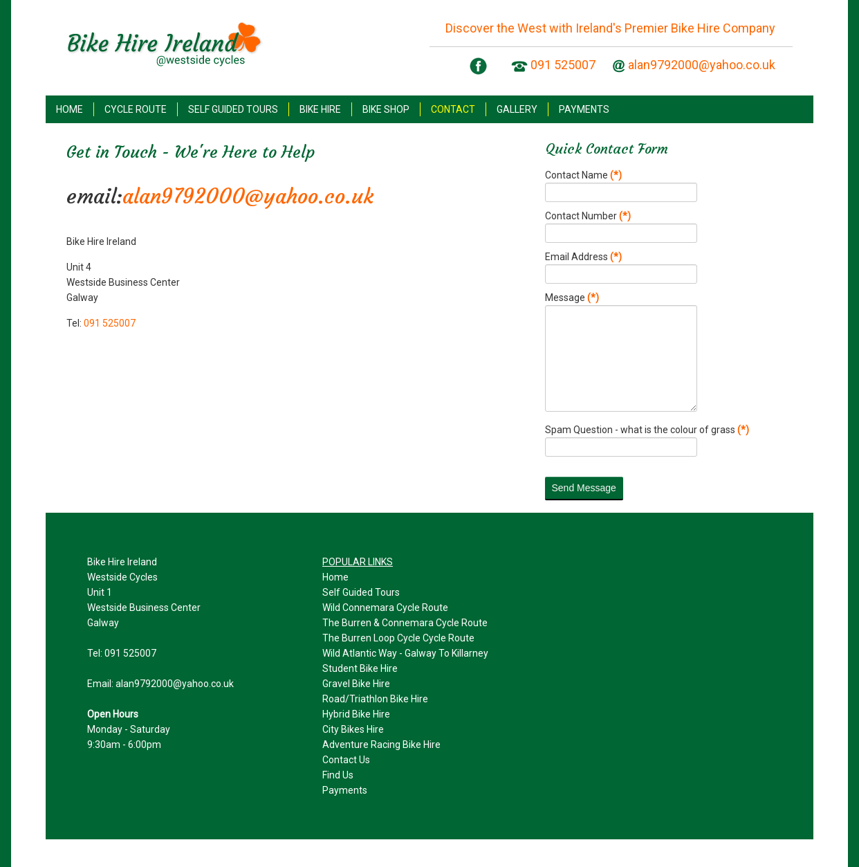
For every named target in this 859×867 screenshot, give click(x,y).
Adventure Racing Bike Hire (381, 744)
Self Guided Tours (361, 592)
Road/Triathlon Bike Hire (375, 698)
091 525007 (562, 64)
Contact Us (346, 759)
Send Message (584, 487)
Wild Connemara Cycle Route (385, 607)
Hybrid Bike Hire (356, 714)
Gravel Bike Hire (356, 683)
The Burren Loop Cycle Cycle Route (398, 638)
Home (335, 577)
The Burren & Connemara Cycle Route (405, 622)
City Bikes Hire (353, 729)
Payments (344, 790)
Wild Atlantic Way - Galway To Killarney (405, 653)
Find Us (337, 775)
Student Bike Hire (360, 668)
